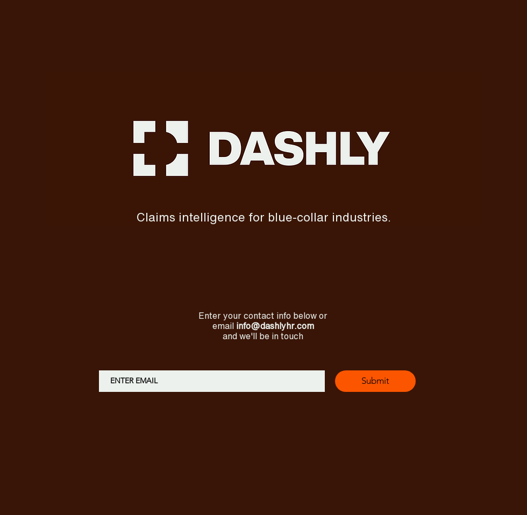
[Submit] (375, 381)
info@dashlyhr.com (275, 325)
